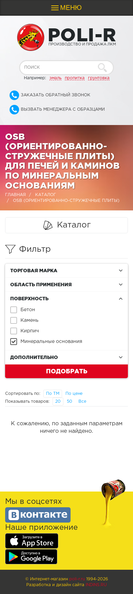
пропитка (75, 78)
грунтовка (98, 78)
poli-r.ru (77, 579)
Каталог (45, 195)
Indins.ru (96, 585)
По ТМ (52, 394)
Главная (15, 195)
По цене (74, 394)
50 (69, 401)
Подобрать (66, 371)
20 (58, 401)
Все (82, 401)
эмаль (55, 78)
